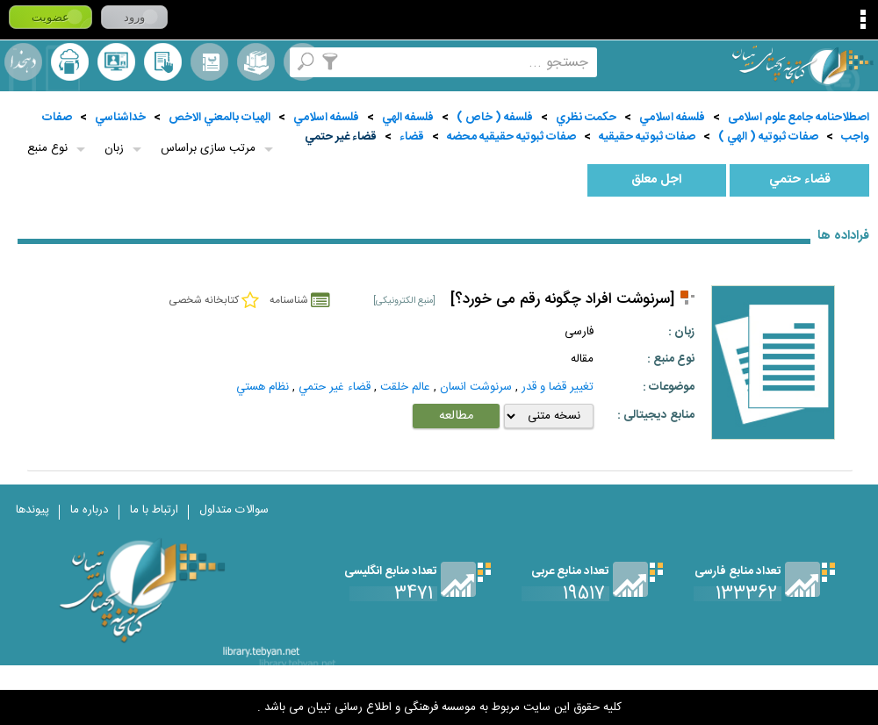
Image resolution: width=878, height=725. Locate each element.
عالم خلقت (405, 387)
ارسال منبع (70, 62)
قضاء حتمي (800, 179)
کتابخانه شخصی (163, 62)
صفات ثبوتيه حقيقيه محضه (511, 137)
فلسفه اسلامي (672, 117)
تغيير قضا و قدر (558, 387)
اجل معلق (656, 179)
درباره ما (89, 510)
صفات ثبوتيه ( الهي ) (768, 137)
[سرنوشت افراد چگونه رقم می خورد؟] (562, 299)
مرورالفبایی (209, 62)
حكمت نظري (586, 117)
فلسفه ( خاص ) (495, 117)
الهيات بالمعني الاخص (219, 117)
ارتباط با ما (154, 510)
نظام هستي (262, 387)
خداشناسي (120, 117)
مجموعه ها (256, 62)
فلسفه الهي (408, 117)
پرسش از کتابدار (116, 62)
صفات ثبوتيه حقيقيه (647, 137)
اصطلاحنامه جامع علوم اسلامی (798, 117)
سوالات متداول (234, 510)
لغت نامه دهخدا (23, 62)
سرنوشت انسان (476, 387)
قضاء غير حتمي (341, 137)
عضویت (50, 17)
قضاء (411, 137)
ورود (134, 17)
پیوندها (32, 510)
